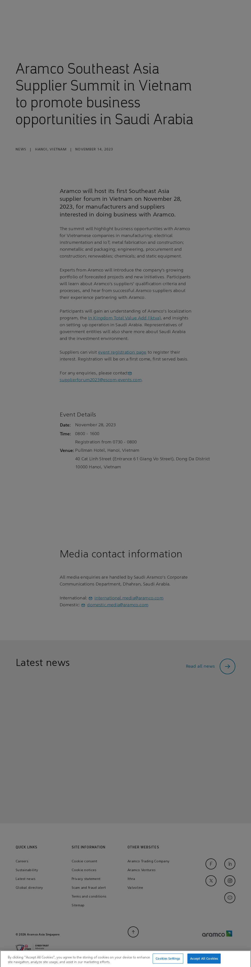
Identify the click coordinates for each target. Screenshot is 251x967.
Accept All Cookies (204, 962)
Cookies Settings (168, 962)
